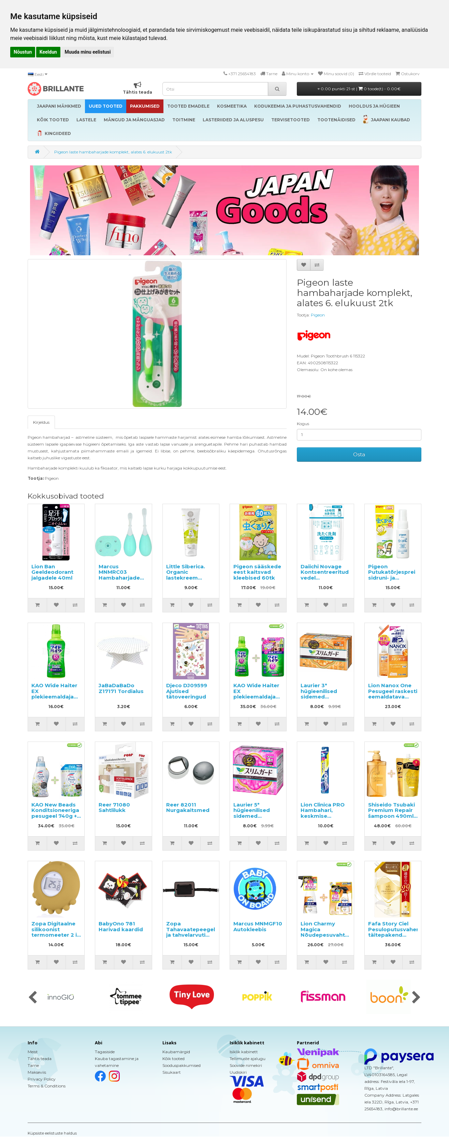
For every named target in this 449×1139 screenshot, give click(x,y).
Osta (359, 454)
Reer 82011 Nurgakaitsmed (187, 807)
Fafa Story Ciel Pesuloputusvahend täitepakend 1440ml (395, 932)
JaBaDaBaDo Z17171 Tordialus (121, 688)
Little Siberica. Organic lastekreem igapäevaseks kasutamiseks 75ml (185, 580)
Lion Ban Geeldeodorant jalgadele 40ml (52, 572)
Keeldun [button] (48, 52)
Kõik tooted (173, 1058)
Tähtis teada (40, 1058)
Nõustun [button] (23, 52)
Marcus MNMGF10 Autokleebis (257, 926)
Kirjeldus (41, 422)
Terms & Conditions (47, 1085)
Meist (33, 1051)
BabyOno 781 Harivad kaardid (121, 926)
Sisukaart (171, 1072)
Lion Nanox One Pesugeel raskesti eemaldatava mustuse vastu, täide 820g (392, 696)
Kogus (303, 423)
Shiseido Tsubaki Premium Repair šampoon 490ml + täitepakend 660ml (393, 815)
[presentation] (33, 998)
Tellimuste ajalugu (247, 1058)
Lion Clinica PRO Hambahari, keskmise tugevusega (323, 813)
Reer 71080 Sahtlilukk (114, 807)
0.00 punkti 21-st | (359, 88)
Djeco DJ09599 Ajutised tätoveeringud (186, 691)
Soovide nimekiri (246, 1065)
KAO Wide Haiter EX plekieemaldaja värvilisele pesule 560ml (54, 696)
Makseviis (37, 1072)
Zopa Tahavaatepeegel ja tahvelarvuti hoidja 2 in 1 (190, 932)
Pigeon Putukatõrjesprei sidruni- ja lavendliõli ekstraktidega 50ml (391, 580)
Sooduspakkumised (181, 1065)
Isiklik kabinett (244, 1051)
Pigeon (318, 314)
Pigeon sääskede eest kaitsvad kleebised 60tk (257, 572)
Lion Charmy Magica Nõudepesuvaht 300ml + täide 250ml (323, 934)
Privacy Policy (42, 1079)
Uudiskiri (238, 1072)
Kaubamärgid (176, 1051)
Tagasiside (105, 1051)
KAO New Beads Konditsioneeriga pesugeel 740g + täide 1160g (55, 813)
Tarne (33, 1065)
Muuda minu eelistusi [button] (87, 52)
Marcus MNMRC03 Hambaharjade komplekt (119, 575)
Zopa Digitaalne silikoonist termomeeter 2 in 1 (55, 932)
